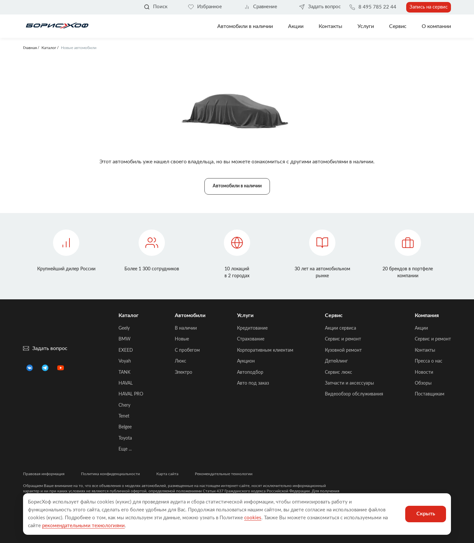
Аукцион (246, 361)
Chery (124, 405)
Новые (182, 339)
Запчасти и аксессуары (349, 383)
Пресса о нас (428, 361)
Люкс (180, 361)
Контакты (330, 26)
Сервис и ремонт (343, 339)
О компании (436, 26)
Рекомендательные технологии (223, 474)
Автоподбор (250, 372)
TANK (124, 372)
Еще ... (125, 449)
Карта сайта (167, 474)
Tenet (123, 416)
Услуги (365, 26)
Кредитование (252, 328)
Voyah (124, 361)
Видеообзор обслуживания (354, 394)
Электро (183, 372)
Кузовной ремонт (343, 350)
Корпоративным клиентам (265, 350)
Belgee (125, 427)
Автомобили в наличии (245, 26)
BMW (124, 339)
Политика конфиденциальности (110, 474)
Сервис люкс (338, 372)
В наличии (186, 328)
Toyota (125, 438)
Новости (424, 372)
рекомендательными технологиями (83, 525)
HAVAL (125, 383)
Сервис (398, 26)
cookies (252, 517)
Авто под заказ (253, 383)
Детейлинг (336, 361)
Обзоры (423, 383)
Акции (421, 328)
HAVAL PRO (130, 394)
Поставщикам (429, 394)
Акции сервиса (340, 328)
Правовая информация (44, 474)
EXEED (125, 350)
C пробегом (187, 350)
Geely (124, 328)
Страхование (250, 339)
